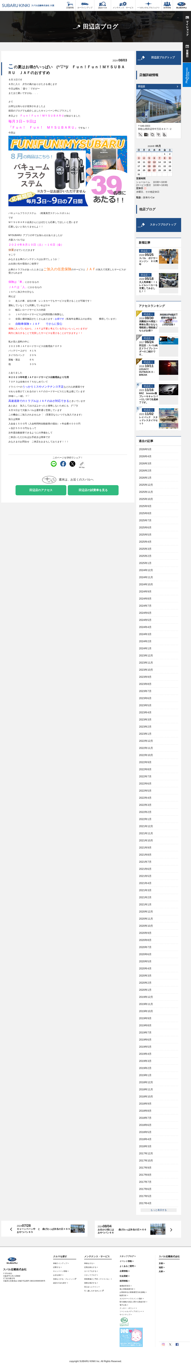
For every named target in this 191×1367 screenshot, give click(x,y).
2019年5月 (145, 1046)
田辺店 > (145, 251)
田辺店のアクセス (41, 490)
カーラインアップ (84, 5)
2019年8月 (145, 1025)
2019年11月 (146, 1004)
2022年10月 (146, 755)
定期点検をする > (91, 1267)
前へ (10, 1228)
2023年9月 (145, 676)
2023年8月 (145, 684)
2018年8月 (145, 1110)
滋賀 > (162, 1267)
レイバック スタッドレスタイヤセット (148, 420)
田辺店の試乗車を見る (93, 490)
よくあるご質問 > (128, 1266)
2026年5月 (145, 449)
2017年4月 (145, 1203)
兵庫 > (162, 1271)
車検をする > (89, 1263)
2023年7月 (145, 691)
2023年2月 (145, 726)
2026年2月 (145, 470)
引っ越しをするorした (94, 1291)
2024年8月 (145, 598)
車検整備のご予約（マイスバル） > (98, 1279)
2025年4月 (145, 541)
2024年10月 (146, 584)
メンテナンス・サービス (123, 5)
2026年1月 (145, 477)
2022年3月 (145, 804)
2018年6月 (145, 1125)
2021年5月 (145, 876)
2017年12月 (146, 1153)
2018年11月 (146, 1089)
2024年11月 (146, 577)
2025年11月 (146, 492)
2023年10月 (146, 669)
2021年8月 (145, 854)
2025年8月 (145, 513)
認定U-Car (102, 5)
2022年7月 (145, 776)
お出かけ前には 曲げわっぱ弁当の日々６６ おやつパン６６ (123, 1231)
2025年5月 (145, 534)
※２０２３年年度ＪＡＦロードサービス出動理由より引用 (38, 377)
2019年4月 (145, 1053)
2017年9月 (145, 1167)
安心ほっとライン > (92, 1287)
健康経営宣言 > (125, 1286)
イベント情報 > (127, 1261)
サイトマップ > (125, 1315)
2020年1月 (145, 989)
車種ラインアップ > (61, 1263)
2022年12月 (146, 740)
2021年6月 (145, 868)
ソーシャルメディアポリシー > (132, 1311)
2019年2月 (145, 1068)
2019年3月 (145, 1061)
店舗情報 (70, 5)
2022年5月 (145, 790)
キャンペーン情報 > (61, 1271)
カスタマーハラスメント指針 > (132, 1299)
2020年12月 (146, 911)
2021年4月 (145, 883)
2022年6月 (145, 783)
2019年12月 (146, 997)
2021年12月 (146, 826)
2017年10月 (146, 1160)
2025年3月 (145, 548)
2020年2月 (145, 982)
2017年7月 (145, 1181)
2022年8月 (145, 769)
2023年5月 (145, 705)
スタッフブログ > (91, 1275)
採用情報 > (124, 1281)
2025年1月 (145, 563)
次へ (168, 1229)
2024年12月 (146, 570)
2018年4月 (145, 1139)
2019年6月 (145, 1039)
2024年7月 (145, 605)
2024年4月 (145, 627)
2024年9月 (145, 591)
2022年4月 (145, 797)
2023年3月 (145, 719)
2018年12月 (146, 1082)
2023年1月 (145, 733)
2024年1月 (145, 648)
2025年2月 (145, 556)
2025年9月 (145, 506)
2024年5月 (145, 620)
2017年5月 (145, 1196)
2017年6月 (145, 1189)
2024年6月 (145, 612)
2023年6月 (145, 698)
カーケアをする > (91, 1271)
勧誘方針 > (124, 1295)
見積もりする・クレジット (64, 1279)
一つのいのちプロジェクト (148, 5)
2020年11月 (146, 918)
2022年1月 (145, 819)
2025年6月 (145, 527)
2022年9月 (145, 762)
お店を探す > (58, 1275)
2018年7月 (145, 1117)
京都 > (162, 1263)
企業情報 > (124, 1271)
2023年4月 (145, 712)
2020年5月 (145, 961)
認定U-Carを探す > (60, 1283)
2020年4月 (145, 968)
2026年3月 (145, 463)
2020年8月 (145, 940)
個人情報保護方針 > (127, 1289)
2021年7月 (145, 861)
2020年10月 (146, 925)
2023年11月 (146, 662)
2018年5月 (145, 1132)
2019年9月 (145, 1018)
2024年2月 (145, 641)
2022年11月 (146, 748)
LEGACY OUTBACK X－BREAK (147, 372)
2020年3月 (145, 975)
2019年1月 (145, 1075)
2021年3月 (145, 890)
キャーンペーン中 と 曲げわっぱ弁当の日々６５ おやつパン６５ (44, 1230)
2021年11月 (146, 833)
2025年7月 (145, 520)
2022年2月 (145, 812)
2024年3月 (145, 634)
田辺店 (141, 86)
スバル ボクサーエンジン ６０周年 (148, 261)
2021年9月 (145, 847)
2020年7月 (145, 947)
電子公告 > (124, 1305)
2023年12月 (146, 655)
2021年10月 (146, 840)
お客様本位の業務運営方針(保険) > (133, 1292)
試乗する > (57, 1267)
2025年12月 (146, 484)
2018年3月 (145, 1146)
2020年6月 (145, 954)
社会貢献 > (124, 1276)
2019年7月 (145, 1032)
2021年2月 (145, 897)
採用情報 (167, 5)
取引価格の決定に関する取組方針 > (133, 1302)
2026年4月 (145, 456)
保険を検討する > (91, 1283)
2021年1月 (145, 904)
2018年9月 (145, 1103)
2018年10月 (146, 1096)
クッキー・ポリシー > (128, 1308)
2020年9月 (145, 933)
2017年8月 (145, 1174)
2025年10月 (146, 499)
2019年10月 (146, 1011)
